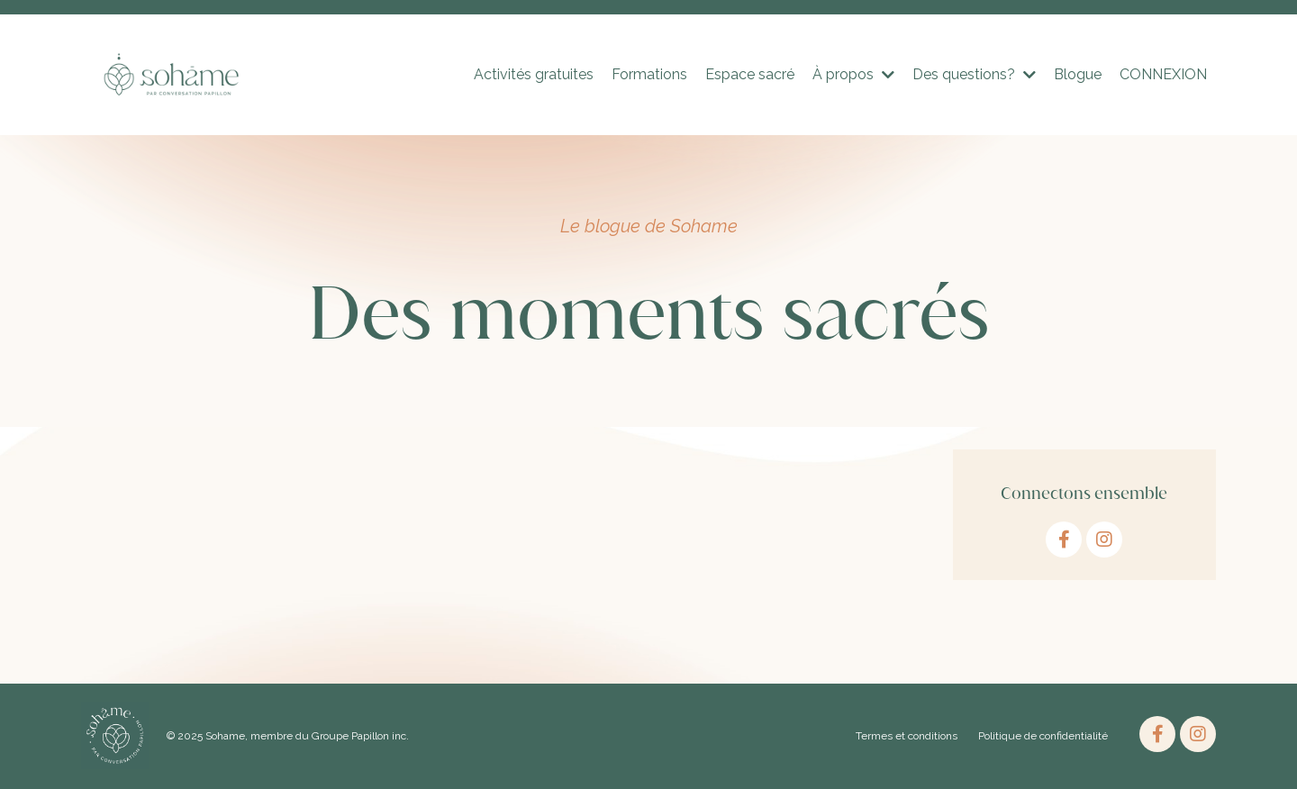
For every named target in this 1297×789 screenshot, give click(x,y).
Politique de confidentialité (1043, 736)
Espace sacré (749, 74)
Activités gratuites (534, 74)
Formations (649, 74)
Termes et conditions (906, 736)
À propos (853, 74)
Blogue (1078, 74)
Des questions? (974, 74)
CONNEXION (1163, 74)
